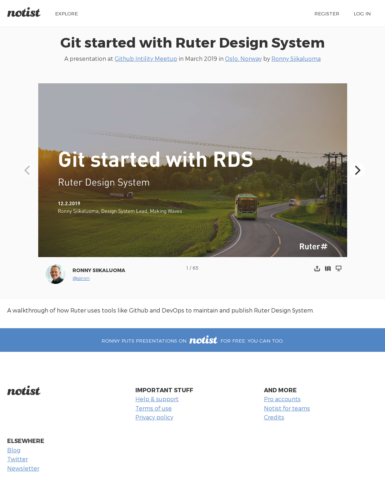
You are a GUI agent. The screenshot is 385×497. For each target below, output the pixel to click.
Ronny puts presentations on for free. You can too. (192, 341)
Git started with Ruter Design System (192, 42)
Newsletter (23, 468)
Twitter (17, 459)
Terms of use (153, 408)
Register (326, 13)
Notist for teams (287, 408)
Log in (362, 13)
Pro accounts (282, 398)
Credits (274, 417)
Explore (66, 13)
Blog (13, 450)
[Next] (357, 170)
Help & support (157, 398)
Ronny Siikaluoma (296, 58)
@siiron (81, 278)
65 (195, 267)
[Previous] (28, 170)
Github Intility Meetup (146, 58)
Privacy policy (154, 417)
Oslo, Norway (243, 58)
